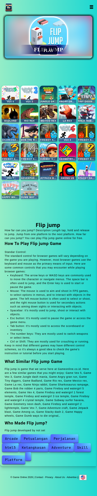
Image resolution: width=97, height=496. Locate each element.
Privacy (49, 477)
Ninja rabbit (86, 114)
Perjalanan (64, 438)
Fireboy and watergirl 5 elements (48, 133)
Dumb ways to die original (29, 190)
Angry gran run (67, 94)
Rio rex (29, 114)
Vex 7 (10, 171)
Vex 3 (29, 94)
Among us (67, 171)
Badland (10, 114)
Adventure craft (29, 171)
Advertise (72, 477)
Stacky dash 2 (86, 171)
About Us (60, 477)
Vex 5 (10, 94)
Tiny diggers (86, 94)
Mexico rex (48, 114)
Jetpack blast (48, 171)
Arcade (11, 438)
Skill (82, 447)
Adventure (61, 447)
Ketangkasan (34, 447)
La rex (67, 114)
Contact (39, 477)
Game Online (20, 7)
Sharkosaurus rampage (10, 133)
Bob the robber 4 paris (29, 133)
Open (91, 7)
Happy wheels (10, 190)
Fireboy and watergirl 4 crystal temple (29, 152)
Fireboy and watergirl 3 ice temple (10, 152)
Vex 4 (67, 133)
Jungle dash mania (48, 94)
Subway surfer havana (48, 152)
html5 (10, 447)
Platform (13, 460)
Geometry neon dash (67, 152)
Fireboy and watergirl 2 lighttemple (86, 152)
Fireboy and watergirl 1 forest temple (86, 133)
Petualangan (36, 438)
